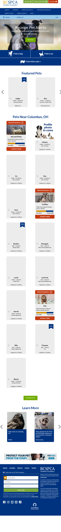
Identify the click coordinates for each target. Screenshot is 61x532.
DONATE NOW (16, 149)
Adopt (7, 10)
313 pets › (7, 17)
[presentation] (2, 92)
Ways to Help (9, 13)
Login (57, 17)
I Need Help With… (28, 10)
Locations (12, 468)
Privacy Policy (35, 496)
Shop (32, 13)
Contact (34, 468)
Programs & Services (44, 10)
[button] (28, 1)
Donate (15, 10)
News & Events (22, 13)
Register (30, 40)
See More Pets (30, 398)
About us (19, 468)
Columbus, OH (20, 17)
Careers (27, 468)
